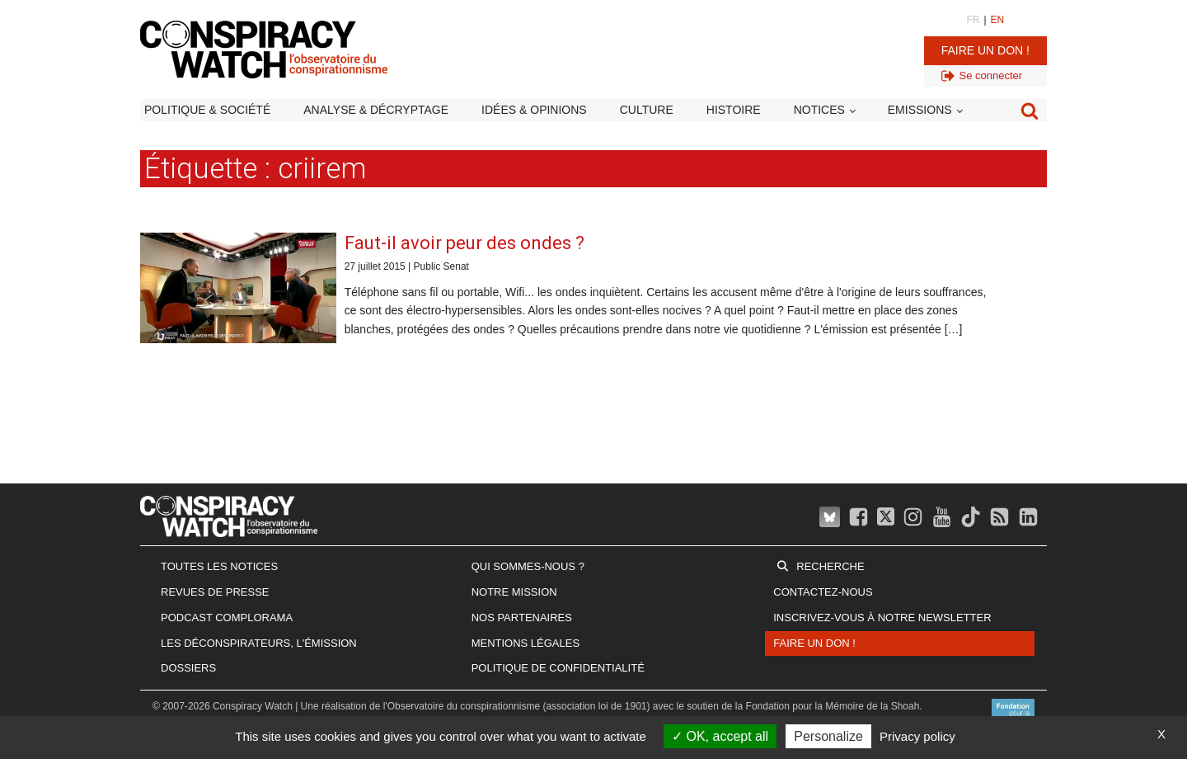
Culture (646, 109)
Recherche (830, 566)
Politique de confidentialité (558, 668)
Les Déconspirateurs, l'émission (259, 643)
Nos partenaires (522, 617)
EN (998, 20)
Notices (819, 109)
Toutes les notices (219, 566)
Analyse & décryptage (375, 109)
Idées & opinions (534, 109)
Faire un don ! (985, 50)
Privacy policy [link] (917, 736)
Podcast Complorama (227, 617)
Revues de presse (215, 592)
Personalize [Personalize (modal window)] (828, 736)
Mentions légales (525, 643)
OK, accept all (720, 736)
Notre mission (514, 592)
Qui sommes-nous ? (528, 566)
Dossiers (188, 668)
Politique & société (207, 109)
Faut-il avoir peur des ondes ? (464, 243)
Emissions (920, 109)
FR (972, 20)
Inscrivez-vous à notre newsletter (882, 617)
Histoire (733, 109)
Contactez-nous (822, 592)
